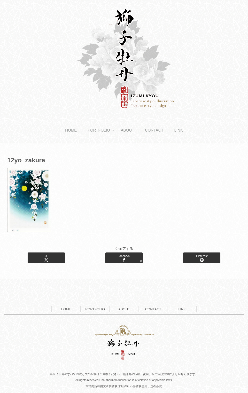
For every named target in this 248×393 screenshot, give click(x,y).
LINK (182, 309)
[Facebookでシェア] (124, 257)
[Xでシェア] (46, 257)
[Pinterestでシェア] (201, 257)
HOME (66, 309)
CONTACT (153, 309)
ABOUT (124, 309)
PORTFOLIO (95, 309)
